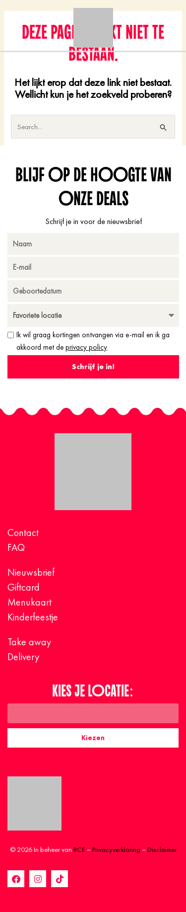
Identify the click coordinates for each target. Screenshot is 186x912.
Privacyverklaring (116, 849)
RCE (79, 849)
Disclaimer (162, 849)
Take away (29, 641)
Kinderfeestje (32, 616)
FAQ (16, 547)
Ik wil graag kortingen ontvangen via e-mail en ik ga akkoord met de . (93, 341)
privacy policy (86, 347)
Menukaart (29, 602)
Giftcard (23, 587)
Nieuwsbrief (31, 572)
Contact (23, 532)
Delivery (23, 656)
